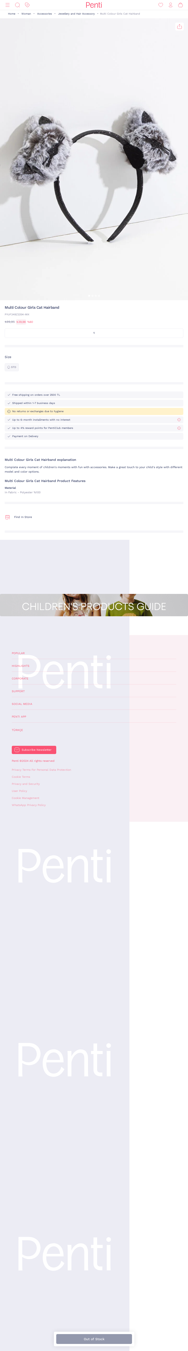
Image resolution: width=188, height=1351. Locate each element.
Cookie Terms (21, 776)
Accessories (44, 13)
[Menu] (7, 5)
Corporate (20, 678)
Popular (18, 653)
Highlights (20, 666)
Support (18, 691)
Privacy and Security (26, 784)
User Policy (19, 791)
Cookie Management (25, 798)
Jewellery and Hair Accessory (76, 13)
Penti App (19, 716)
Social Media (22, 704)
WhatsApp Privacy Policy (29, 805)
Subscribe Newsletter (37, 749)
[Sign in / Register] (170, 5)
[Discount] (27, 5)
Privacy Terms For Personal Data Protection (41, 769)
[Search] (17, 5)
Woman (26, 13)
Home (11, 13)
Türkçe (17, 730)
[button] (89, 296)
